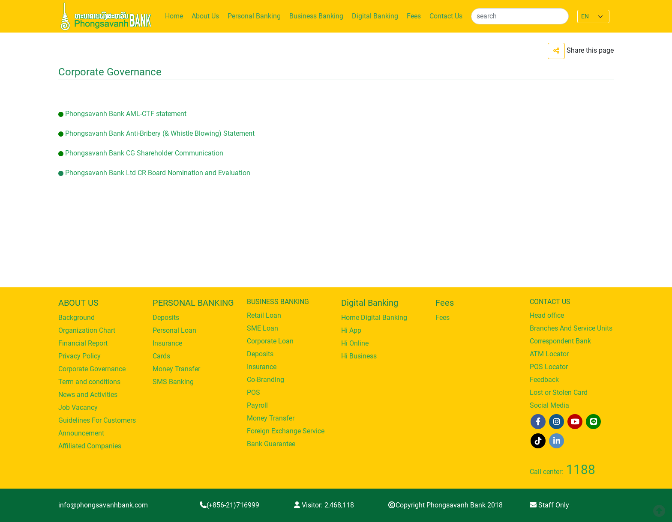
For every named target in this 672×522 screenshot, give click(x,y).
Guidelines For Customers (97, 420)
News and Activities (87, 395)
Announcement (81, 433)
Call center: (562, 472)
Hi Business (359, 356)
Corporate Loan (270, 341)
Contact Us (445, 16)
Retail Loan (264, 315)
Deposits (166, 317)
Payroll (257, 405)
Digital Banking (375, 16)
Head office (547, 315)
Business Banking (316, 16)
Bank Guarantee (271, 444)
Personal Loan (174, 330)
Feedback (544, 380)
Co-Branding (265, 380)
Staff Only (549, 505)
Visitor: (324, 505)
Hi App (351, 330)
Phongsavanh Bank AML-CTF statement (125, 114)
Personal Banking (254, 16)
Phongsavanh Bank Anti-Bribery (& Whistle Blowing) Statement (160, 133)
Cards (161, 356)
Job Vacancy (78, 407)
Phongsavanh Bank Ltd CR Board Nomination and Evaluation (157, 173)
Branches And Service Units (571, 328)
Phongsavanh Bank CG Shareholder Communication (144, 153)
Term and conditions (89, 382)
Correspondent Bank (560, 341)
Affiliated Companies (89, 446)
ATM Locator (549, 354)
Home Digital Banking (374, 317)
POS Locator (549, 367)
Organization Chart (86, 330)
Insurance (167, 343)
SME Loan (262, 328)
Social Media (549, 405)
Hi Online (355, 343)
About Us (205, 16)
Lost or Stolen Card (559, 392)
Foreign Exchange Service (285, 431)
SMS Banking (173, 382)
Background (76, 317)
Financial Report (83, 343)
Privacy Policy (79, 356)
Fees (414, 16)
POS (253, 392)
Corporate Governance (92, 369)
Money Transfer (176, 369)
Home (174, 16)
